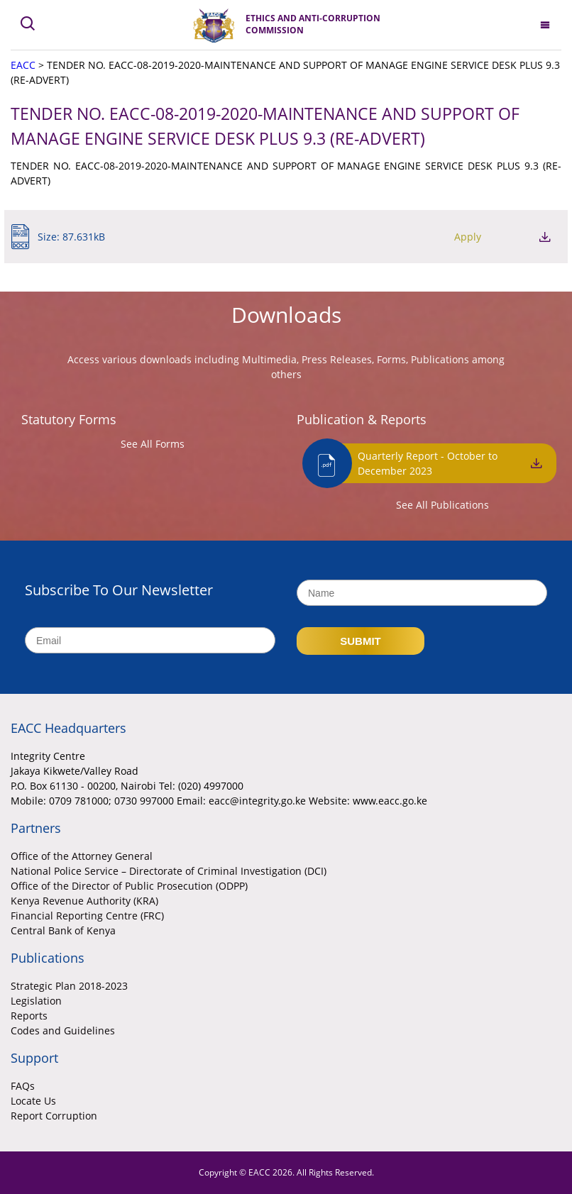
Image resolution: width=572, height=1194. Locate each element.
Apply (467, 236)
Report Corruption (54, 1115)
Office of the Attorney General (82, 856)
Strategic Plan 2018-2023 (69, 986)
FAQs (23, 1086)
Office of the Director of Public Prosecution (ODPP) (129, 885)
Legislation (36, 1000)
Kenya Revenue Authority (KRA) (84, 900)
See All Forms (153, 443)
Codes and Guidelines (63, 1030)
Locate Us (33, 1100)
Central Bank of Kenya (63, 930)
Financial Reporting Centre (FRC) (87, 915)
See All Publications (442, 505)
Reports (29, 1015)
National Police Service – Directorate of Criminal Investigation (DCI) (168, 871)
